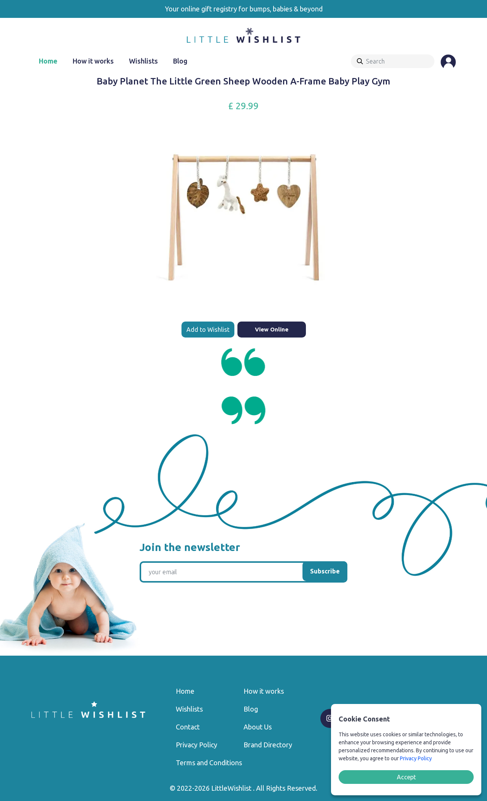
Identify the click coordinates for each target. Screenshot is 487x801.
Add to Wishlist (207, 329)
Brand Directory (268, 744)
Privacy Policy (196, 744)
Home (48, 61)
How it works (93, 61)
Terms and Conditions (209, 762)
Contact (188, 727)
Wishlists (143, 61)
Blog (180, 61)
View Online (271, 329)
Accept (406, 777)
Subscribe (325, 571)
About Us (258, 727)
